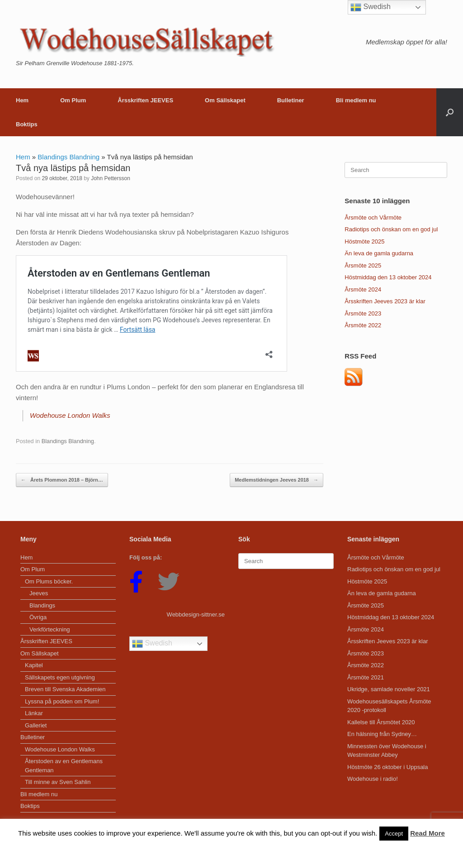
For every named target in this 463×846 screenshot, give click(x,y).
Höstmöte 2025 (364, 241)
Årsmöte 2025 (363, 265)
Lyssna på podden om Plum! (62, 701)
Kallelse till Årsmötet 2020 (381, 721)
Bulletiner (290, 100)
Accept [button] (394, 833)
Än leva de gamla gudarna (379, 253)
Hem (22, 100)
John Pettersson (110, 178)
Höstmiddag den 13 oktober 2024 (388, 277)
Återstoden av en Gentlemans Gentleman (64, 765)
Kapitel (34, 664)
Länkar (34, 712)
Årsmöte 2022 (363, 325)
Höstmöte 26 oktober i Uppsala (387, 766)
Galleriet (36, 725)
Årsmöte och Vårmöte (373, 217)
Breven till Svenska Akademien (65, 688)
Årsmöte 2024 (363, 289)
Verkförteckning (49, 629)
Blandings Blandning (68, 157)
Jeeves (38, 592)
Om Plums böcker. (49, 581)
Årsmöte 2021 (365, 677)
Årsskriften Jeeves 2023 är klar (385, 301)
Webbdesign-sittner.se (196, 614)
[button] (449, 112)
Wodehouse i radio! (372, 778)
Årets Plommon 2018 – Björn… (62, 479)
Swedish (152, 643)
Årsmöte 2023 (363, 313)
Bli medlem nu (356, 100)
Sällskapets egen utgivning (60, 677)
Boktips (27, 124)
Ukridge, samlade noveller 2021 (388, 688)
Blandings (42, 605)
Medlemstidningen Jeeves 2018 (276, 479)
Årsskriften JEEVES (145, 100)
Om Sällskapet (225, 100)
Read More (427, 833)
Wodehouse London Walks (70, 415)
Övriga (38, 616)
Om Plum (73, 100)
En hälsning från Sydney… (382, 733)
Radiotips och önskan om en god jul (391, 229)
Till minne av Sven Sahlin (57, 781)
